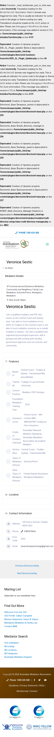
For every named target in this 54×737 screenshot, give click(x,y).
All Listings (9, 646)
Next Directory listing (27, 573)
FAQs (41, 685)
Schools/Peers (24, 292)
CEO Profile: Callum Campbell (18, 615)
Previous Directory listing (27, 565)
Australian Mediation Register (18, 657)
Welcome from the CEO (15, 612)
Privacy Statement (29, 685)
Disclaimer (14, 685)
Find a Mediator (11, 643)
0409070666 (30, 531)
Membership (22, 691)
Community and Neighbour (19, 289)
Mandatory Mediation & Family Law (20, 622)
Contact (33, 691)
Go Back (7, 268)
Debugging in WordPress (27, 26)
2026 (33, 674)
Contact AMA (10, 626)
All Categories (11, 653)
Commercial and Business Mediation (26, 286)
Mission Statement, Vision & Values (21, 619)
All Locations (10, 650)
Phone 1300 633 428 (29, 232)
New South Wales (17, 300)
